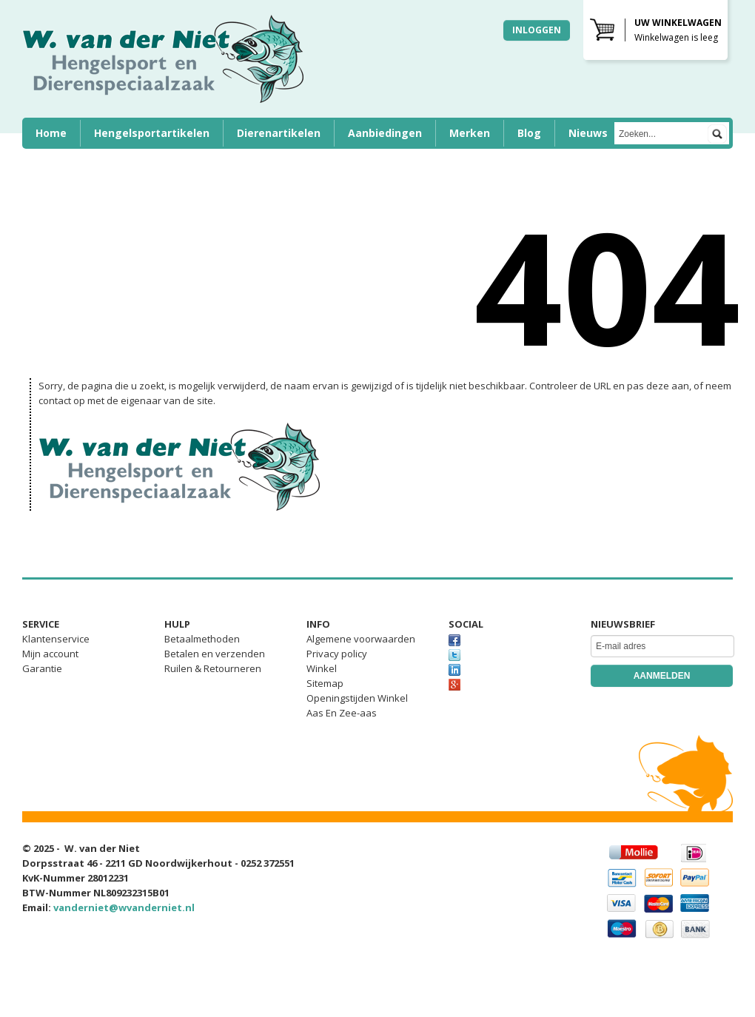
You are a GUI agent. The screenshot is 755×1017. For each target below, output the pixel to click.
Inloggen (536, 30)
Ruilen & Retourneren (212, 668)
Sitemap (324, 683)
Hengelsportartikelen (151, 133)
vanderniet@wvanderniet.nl (124, 907)
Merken (469, 133)
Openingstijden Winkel (357, 698)
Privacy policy (336, 653)
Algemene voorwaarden (360, 638)
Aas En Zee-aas (341, 712)
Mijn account (50, 653)
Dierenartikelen (279, 133)
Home (51, 133)
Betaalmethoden (202, 638)
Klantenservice (56, 638)
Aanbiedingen (385, 133)
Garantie (42, 668)
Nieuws (588, 133)
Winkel (321, 668)
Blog (529, 133)
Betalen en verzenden (214, 653)
